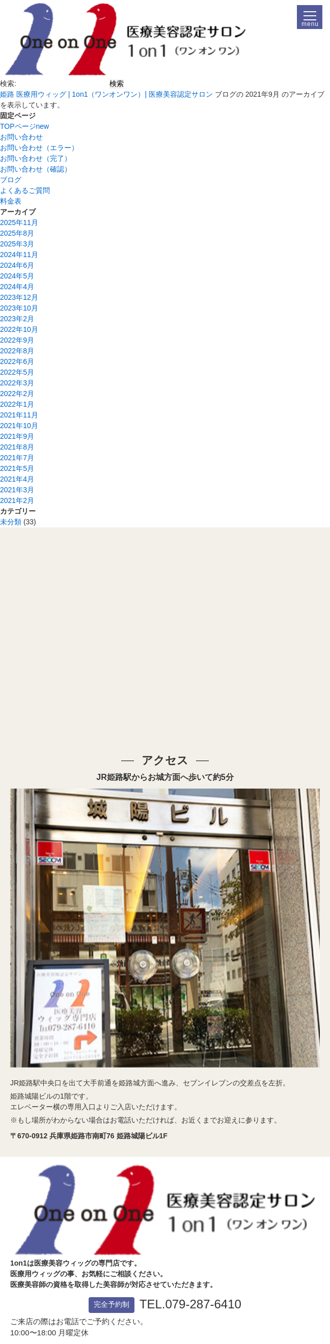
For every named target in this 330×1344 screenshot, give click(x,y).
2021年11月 (19, 415)
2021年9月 (17, 436)
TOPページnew (24, 126)
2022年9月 (17, 340)
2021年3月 (17, 490)
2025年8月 (17, 233)
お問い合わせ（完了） (35, 158)
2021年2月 (17, 500)
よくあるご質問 (25, 190)
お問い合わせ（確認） (35, 169)
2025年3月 (17, 244)
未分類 (10, 522)
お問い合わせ (21, 137)
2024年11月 (19, 254)
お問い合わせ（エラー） (39, 148)
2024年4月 (17, 287)
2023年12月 (19, 297)
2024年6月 (17, 265)
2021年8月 (17, 447)
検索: (8, 83)
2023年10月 (19, 308)
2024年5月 (17, 276)
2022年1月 (17, 404)
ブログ (10, 180)
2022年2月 (17, 393)
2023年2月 (17, 319)
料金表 (10, 201)
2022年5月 (17, 372)
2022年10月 (19, 329)
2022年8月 (17, 351)
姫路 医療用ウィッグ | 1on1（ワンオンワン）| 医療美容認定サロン (106, 94)
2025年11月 (19, 222)
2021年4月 (17, 479)
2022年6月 (17, 361)
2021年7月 (17, 458)
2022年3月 (17, 383)
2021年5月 (17, 468)
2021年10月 (19, 426)
